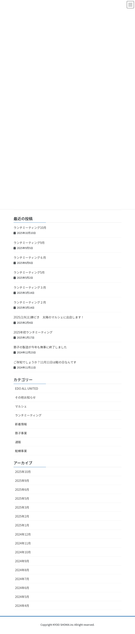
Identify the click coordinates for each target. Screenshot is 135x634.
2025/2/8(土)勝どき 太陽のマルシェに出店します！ (49, 317)
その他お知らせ (25, 397)
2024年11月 (23, 543)
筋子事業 (21, 433)
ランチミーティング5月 (29, 272)
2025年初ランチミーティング (33, 332)
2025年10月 (23, 472)
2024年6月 (22, 588)
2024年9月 (22, 561)
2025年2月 (22, 516)
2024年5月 (22, 597)
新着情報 (21, 424)
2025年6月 (22, 489)
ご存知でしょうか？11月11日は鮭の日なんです (45, 362)
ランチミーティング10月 (30, 227)
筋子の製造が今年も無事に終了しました (40, 347)
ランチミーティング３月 (30, 287)
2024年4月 (22, 605)
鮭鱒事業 (21, 451)
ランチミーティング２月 (30, 302)
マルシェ (21, 406)
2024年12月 (23, 534)
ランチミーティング (28, 415)
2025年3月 (22, 507)
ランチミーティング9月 (29, 242)
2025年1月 (22, 525)
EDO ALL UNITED (26, 388)
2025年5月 (22, 498)
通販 (18, 442)
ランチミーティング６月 (30, 257)
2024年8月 (22, 570)
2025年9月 (22, 480)
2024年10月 (23, 552)
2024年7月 (22, 579)
